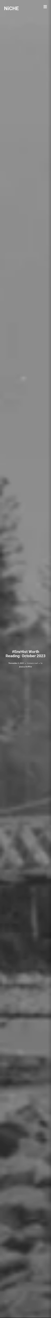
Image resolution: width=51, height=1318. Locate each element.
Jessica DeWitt (25, 666)
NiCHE (11, 8)
